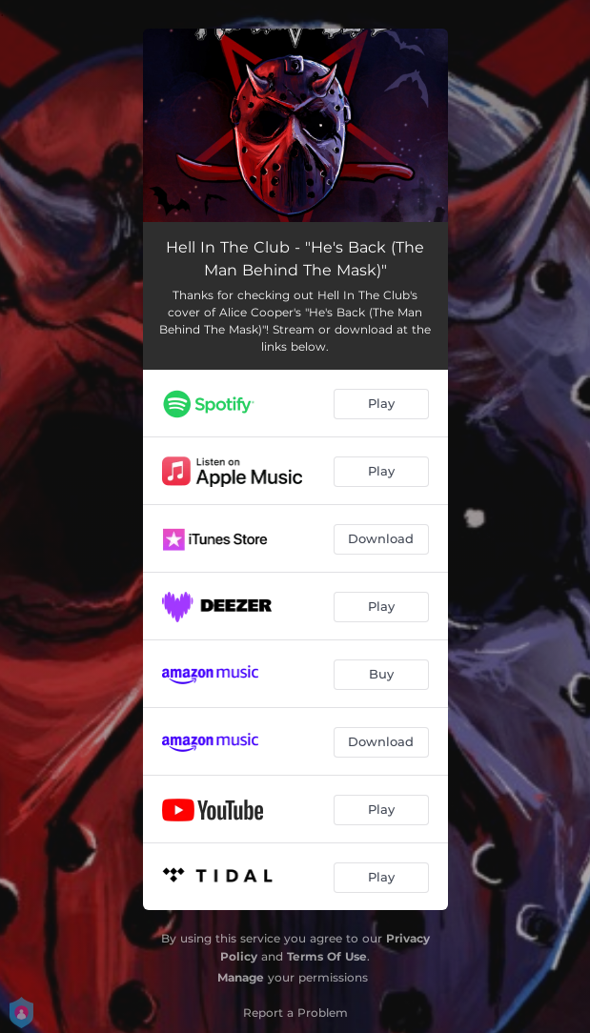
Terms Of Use (327, 956)
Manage (240, 977)
